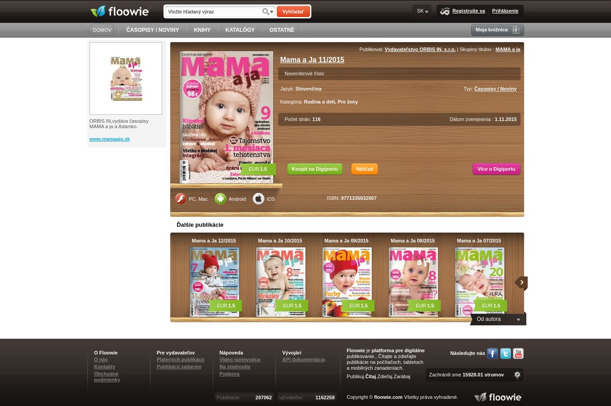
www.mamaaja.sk (110, 139)
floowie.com (388, 397)
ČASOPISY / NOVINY (152, 30)
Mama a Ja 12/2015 (214, 240)
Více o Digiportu (496, 169)
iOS (264, 198)
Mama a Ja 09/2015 (346, 240)
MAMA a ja (507, 49)
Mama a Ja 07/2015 (479, 240)
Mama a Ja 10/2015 (280, 240)
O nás (101, 359)
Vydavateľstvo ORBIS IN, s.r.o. (420, 49)
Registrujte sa (462, 11)
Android (230, 198)
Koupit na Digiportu (315, 169)
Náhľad (364, 169)
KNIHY (202, 30)
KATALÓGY (240, 30)
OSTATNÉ (282, 30)
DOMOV (102, 30)
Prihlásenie (505, 10)
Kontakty (104, 366)
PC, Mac (191, 198)
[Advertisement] (127, 183)
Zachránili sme (466, 374)
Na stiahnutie (234, 366)
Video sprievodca (239, 359)
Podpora (229, 373)
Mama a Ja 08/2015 (413, 240)
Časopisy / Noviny (495, 88)
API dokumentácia (303, 359)
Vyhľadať (293, 11)
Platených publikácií (180, 359)
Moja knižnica (498, 30)
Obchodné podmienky (107, 376)
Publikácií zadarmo (179, 366)
